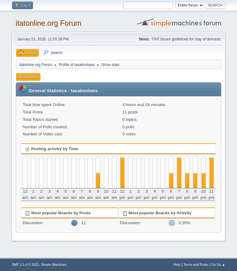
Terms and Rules (195, 264)
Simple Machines (53, 264)
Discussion (32, 222)
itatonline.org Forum (48, 23)
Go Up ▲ (218, 264)
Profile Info (28, 77)
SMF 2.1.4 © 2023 (25, 264)
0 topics (129, 119)
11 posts (130, 112)
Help (176, 264)
